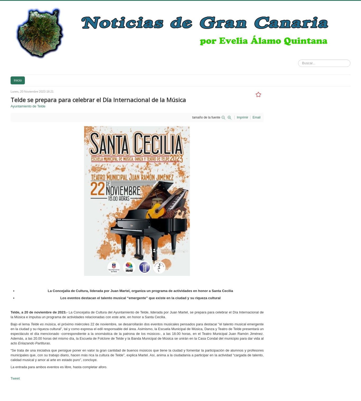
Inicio (18, 80)
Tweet (15, 378)
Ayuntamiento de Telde (28, 106)
